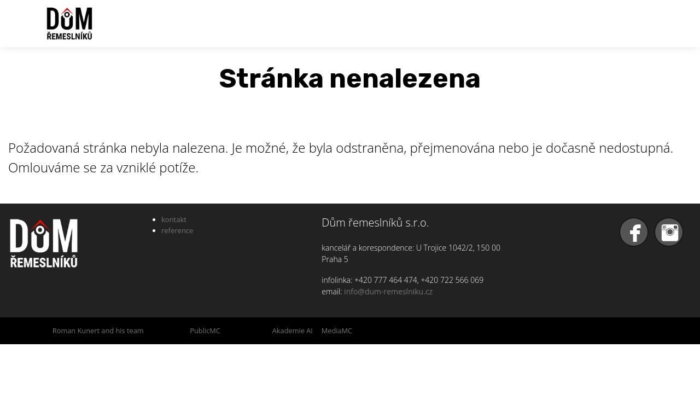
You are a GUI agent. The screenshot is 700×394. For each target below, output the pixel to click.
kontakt (173, 219)
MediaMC (337, 330)
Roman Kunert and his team (98, 330)
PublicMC (205, 330)
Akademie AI (292, 330)
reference (177, 230)
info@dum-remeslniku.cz (388, 291)
